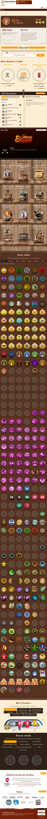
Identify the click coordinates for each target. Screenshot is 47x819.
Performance (11, 261)
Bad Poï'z (42, 261)
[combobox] (41, 130)
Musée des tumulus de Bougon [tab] (23, 741)
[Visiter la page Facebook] (2, 5)
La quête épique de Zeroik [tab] (23, 712)
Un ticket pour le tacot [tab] (36, 712)
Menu (3, 9)
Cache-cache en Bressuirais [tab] (36, 709)
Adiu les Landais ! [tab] (10, 712)
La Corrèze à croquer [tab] (16, 715)
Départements (30, 261)
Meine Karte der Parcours (41, 93)
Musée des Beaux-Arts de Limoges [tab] (7, 747)
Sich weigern (41, 814)
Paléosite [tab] (39, 747)
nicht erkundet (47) (16, 96)
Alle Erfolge (4, 261)
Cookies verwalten (41, 817)
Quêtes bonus (36, 261)
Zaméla (17, 261)
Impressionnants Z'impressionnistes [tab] (30, 715)
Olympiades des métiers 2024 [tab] (24, 744)
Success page (31, 258)
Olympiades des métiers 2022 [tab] (10, 741)
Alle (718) (3, 96)
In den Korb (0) (4, 99)
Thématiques (23, 261)
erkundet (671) (9, 96)
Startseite (2, 13)
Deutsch (44, 7)
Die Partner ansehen (42, 791)
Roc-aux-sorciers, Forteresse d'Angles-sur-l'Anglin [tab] (23, 747)
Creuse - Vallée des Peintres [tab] (36, 741)
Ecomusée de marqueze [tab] (23, 750)
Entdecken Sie (43, 773)
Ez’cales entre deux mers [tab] (23, 709)
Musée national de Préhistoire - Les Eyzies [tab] (10, 744)
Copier (40, 55)
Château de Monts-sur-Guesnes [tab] (38, 744)
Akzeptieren (41, 811)
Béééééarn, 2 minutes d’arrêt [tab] (10, 709)
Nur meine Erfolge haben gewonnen (8, 263)
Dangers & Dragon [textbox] (40, 130)
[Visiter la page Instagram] (4, 5)
